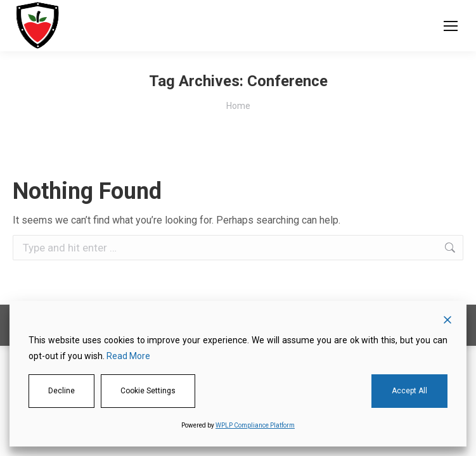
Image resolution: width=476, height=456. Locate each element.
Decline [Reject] (61, 390)
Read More (128, 356)
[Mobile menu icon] (450, 26)
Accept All (409, 390)
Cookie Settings (148, 390)
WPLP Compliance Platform (255, 425)
